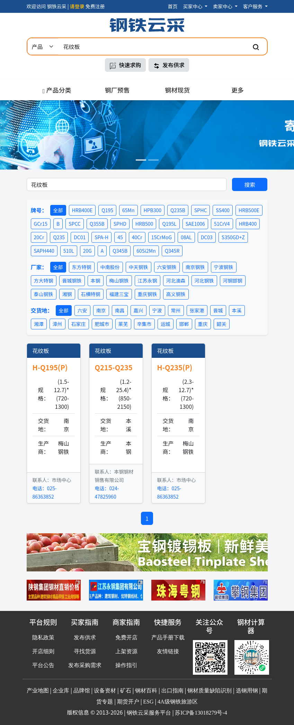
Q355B (97, 223)
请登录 (77, 6)
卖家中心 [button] (223, 6)
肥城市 (102, 323)
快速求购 (125, 65)
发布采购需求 (84, 665)
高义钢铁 (176, 294)
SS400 (223, 210)
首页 (172, 6)
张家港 (197, 310)
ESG (148, 702)
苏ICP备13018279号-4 (201, 713)
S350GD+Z (233, 237)
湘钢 (67, 294)
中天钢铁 (138, 267)
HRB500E (249, 210)
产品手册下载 (168, 637)
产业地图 (38, 690)
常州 (176, 310)
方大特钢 (43, 280)
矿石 (125, 690)
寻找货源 (85, 651)
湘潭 (39, 323)
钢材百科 (146, 690)
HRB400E (82, 210)
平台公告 (43, 665)
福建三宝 (119, 294)
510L (68, 250)
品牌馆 (81, 690)
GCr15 (41, 223)
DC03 (207, 237)
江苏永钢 (147, 280)
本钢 (95, 280)
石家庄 (78, 323)
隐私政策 (43, 637)
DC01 (80, 237)
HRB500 (144, 223)
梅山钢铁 (119, 280)
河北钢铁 (204, 280)
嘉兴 (138, 310)
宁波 (157, 310)
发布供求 (169, 65)
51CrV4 (222, 223)
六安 (82, 310)
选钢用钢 (247, 690)
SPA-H (101, 237)
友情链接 (168, 651)
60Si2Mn (145, 250)
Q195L (169, 223)
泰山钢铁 (43, 294)
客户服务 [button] (253, 6)
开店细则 (43, 651)
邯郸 (184, 323)
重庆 (203, 323)
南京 (101, 310)
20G (87, 250)
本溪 (237, 310)
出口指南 (172, 690)
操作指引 (126, 665)
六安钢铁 (167, 267)
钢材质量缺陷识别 (209, 690)
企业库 (61, 690)
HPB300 (153, 210)
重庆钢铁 (147, 294)
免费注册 (95, 6)
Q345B (120, 250)
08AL (186, 237)
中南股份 (110, 267)
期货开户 (128, 702)
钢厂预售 (117, 89)
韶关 (221, 323)
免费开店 (126, 637)
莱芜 (123, 323)
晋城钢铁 (72, 280)
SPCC (75, 223)
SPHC (200, 210)
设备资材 (105, 690)
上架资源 (126, 651)
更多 (237, 89)
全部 (58, 210)
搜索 (249, 184)
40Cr (137, 237)
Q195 (107, 210)
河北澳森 (176, 280)
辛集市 (144, 323)
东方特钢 (81, 267)
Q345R (172, 250)
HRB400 (248, 223)
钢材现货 (177, 89)
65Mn (128, 210)
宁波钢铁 (223, 267)
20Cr (39, 237)
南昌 (120, 310)
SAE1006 (195, 223)
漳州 (57, 323)
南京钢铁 (195, 267)
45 (120, 237)
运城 (165, 323)
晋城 (218, 310)
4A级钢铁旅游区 (178, 702)
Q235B (177, 210)
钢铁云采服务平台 (149, 713)
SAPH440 (44, 250)
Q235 (59, 237)
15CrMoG (161, 237)
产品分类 (57, 89)
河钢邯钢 (232, 280)
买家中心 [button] (193, 6)
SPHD (120, 223)
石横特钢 (90, 294)
